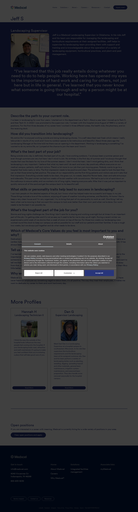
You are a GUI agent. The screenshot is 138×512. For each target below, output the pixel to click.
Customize (69, 273)
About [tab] (100, 244)
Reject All (38, 273)
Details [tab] (69, 244)
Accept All (99, 273)
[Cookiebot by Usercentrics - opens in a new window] (105, 237)
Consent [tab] (37, 244)
